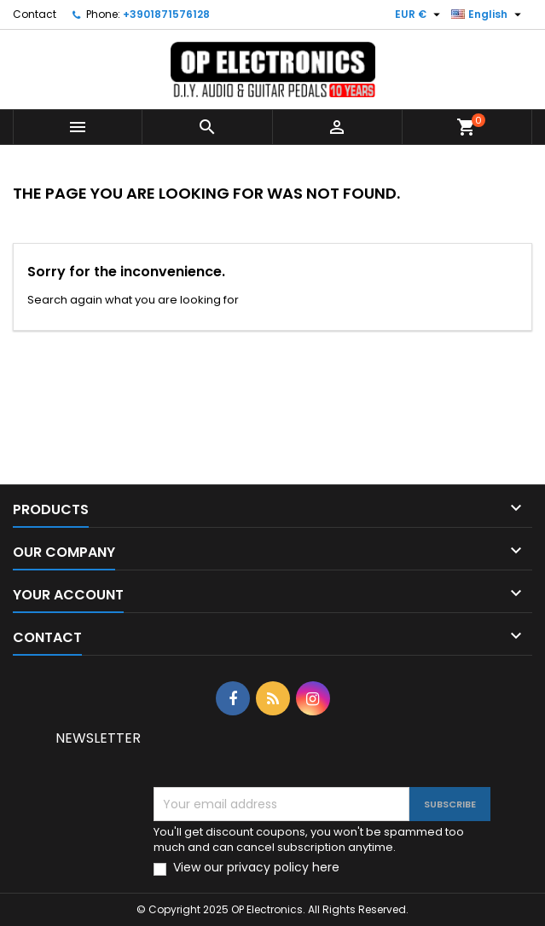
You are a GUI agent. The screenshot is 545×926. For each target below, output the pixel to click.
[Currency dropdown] (419, 14)
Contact (34, 14)
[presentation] (296, 754)
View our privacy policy (256, 867)
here (325, 867)
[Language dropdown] (488, 14)
